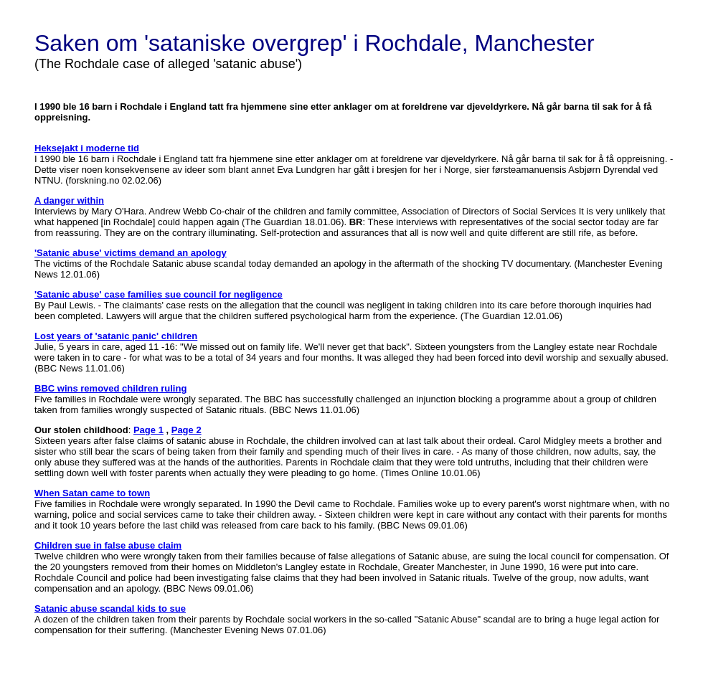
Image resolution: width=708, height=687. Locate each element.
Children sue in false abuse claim (107, 545)
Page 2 (186, 430)
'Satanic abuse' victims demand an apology (130, 252)
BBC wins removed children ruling (110, 388)
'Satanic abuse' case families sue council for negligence (158, 294)
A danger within (69, 200)
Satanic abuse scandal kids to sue (110, 608)
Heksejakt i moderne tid (86, 148)
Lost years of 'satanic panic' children (115, 336)
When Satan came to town (92, 493)
